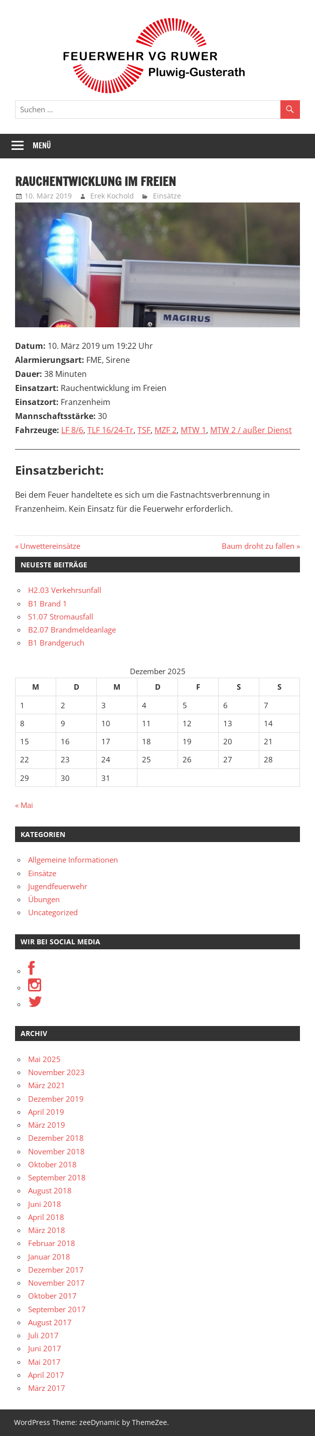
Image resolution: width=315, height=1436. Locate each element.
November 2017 (56, 1283)
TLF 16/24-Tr (110, 430)
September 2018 (57, 1177)
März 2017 (46, 1388)
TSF (143, 430)
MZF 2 (165, 430)
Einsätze (167, 195)
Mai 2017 (44, 1362)
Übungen (44, 899)
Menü (42, 145)
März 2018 (46, 1230)
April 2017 (46, 1375)
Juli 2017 (43, 1335)
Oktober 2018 (52, 1164)
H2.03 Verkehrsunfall (64, 590)
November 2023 (56, 1072)
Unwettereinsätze (50, 546)
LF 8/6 (72, 430)
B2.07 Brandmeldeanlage (72, 630)
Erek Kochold (112, 195)
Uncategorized (53, 912)
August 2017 (50, 1322)
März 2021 (46, 1085)
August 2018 (50, 1190)
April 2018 (46, 1217)
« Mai (24, 805)
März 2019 (46, 1125)
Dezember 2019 (56, 1099)
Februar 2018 (51, 1243)
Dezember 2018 (56, 1138)
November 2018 (56, 1151)
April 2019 (46, 1112)
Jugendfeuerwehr (57, 886)
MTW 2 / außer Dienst (251, 430)
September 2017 (57, 1309)
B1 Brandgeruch (56, 643)
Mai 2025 (44, 1059)
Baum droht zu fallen (258, 546)
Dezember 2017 (56, 1270)
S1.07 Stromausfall (60, 616)
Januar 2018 (49, 1257)
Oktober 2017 (52, 1296)
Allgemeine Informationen (73, 860)
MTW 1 (193, 430)
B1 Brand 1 (47, 603)
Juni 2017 (44, 1348)
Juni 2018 (44, 1204)
